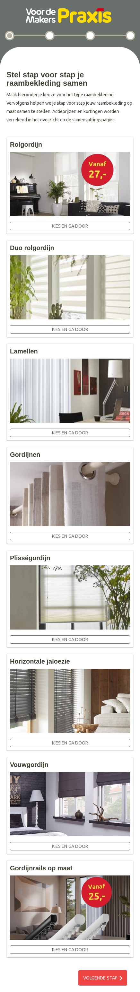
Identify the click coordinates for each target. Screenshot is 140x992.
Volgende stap (100, 977)
